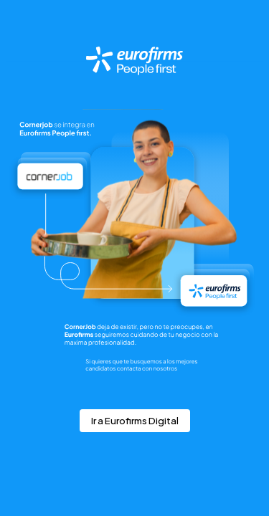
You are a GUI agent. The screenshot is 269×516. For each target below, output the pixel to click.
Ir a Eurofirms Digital (135, 420)
